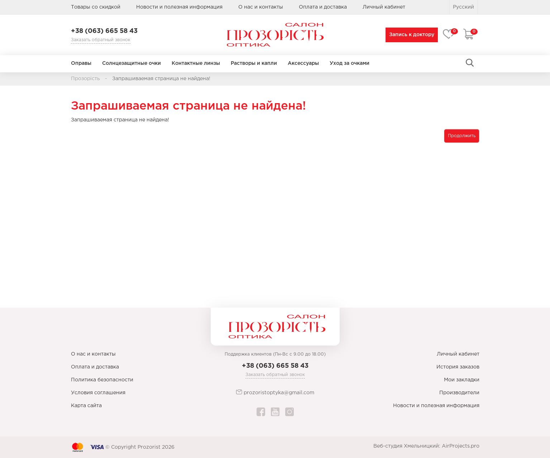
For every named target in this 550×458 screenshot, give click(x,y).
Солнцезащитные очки (131, 63)
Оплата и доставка (323, 7)
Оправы (81, 63)
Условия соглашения (98, 393)
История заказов (457, 367)
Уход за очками (349, 63)
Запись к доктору (410, 35)
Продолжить (461, 136)
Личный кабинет (458, 354)
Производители (459, 393)
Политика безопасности (102, 380)
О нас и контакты (260, 7)
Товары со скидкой (95, 7)
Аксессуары (303, 63)
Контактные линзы (196, 63)
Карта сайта (86, 406)
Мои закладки (461, 380)
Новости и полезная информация (179, 7)
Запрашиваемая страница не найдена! (161, 79)
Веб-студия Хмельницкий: (406, 446)
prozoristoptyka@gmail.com (275, 392)
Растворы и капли (254, 63)
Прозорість (85, 79)
